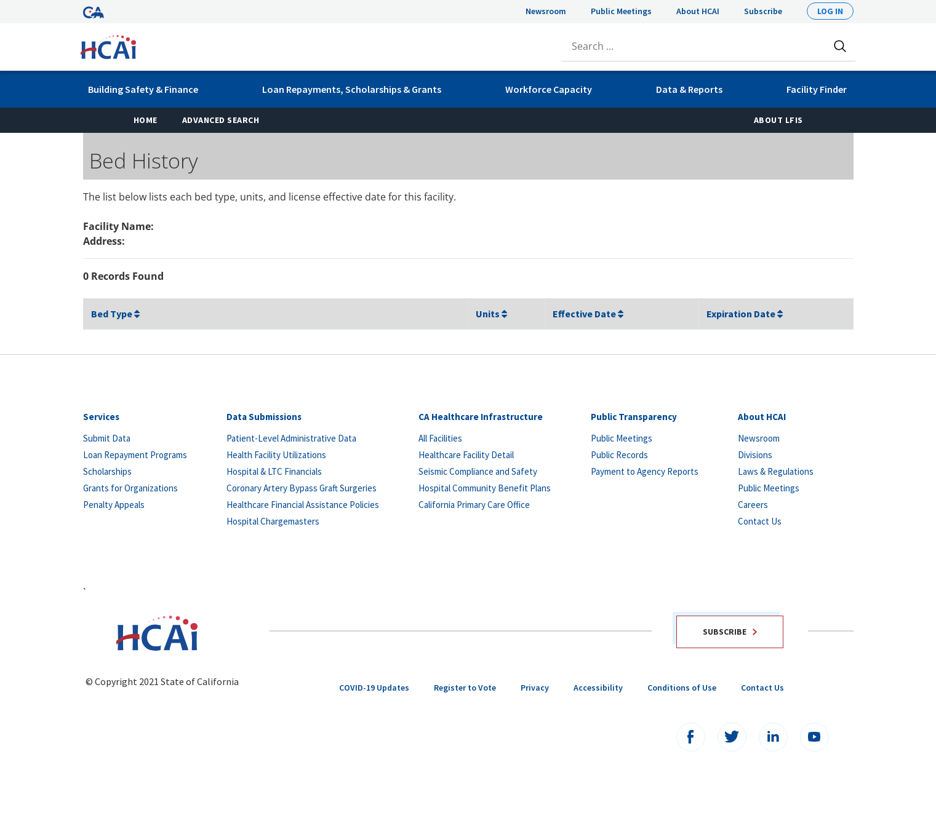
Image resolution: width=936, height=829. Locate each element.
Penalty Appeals (114, 504)
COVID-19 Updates (374, 687)
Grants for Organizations (130, 488)
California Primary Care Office (474, 504)
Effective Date (588, 313)
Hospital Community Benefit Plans (484, 488)
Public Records (619, 455)
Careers (753, 504)
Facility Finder (816, 89)
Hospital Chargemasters (272, 521)
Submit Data (106, 438)
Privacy (535, 687)
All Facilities (440, 438)
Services (101, 416)
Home (152, 119)
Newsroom (546, 11)
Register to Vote (465, 687)
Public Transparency (634, 416)
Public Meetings (621, 11)
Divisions (755, 455)
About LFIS (778, 119)
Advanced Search (221, 119)
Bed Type (115, 313)
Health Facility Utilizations (276, 455)
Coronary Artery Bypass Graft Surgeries (301, 488)
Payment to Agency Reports (644, 471)
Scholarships (107, 471)
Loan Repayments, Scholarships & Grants (351, 89)
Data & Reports (689, 89)
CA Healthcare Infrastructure (480, 416)
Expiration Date (744, 313)
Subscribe (763, 11)
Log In (830, 11)
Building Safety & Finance (143, 89)
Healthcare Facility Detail (466, 455)
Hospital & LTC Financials (274, 471)
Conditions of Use (681, 687)
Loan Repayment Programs (135, 455)
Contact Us (760, 521)
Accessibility (598, 687)
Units (491, 313)
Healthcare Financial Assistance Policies (302, 504)
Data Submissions (264, 416)
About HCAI (697, 11)
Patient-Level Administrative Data (291, 438)
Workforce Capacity (548, 89)
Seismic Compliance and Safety (477, 471)
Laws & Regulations (776, 471)
